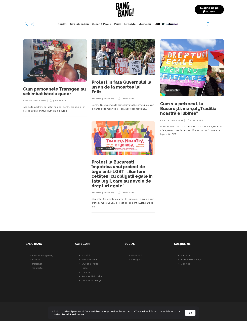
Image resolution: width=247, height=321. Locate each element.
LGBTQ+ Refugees (166, 24)
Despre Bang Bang (42, 255)
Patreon (185, 255)
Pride (117, 24)
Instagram (136, 259)
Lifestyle (130, 24)
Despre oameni (37, 75)
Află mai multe (75, 314)
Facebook (137, 255)
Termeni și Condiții (191, 259)
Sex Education (79, 24)
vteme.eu (145, 24)
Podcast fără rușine (92, 276)
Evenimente (172, 90)
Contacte (37, 268)
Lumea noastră (105, 68)
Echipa (36, 259)
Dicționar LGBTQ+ (91, 280)
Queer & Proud (101, 24)
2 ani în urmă (39, 101)
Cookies (185, 263)
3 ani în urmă (108, 99)
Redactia (27, 101)
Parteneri (37, 263)
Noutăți (62, 24)
